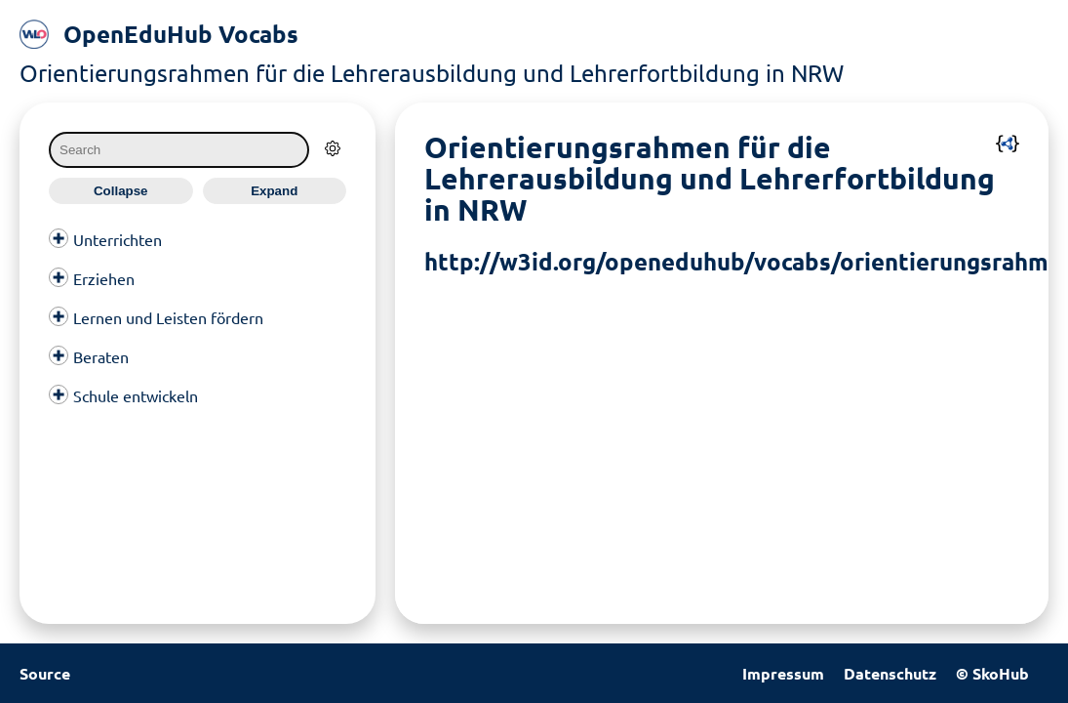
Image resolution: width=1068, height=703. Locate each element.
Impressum (783, 673)
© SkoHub (992, 673)
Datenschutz (890, 673)
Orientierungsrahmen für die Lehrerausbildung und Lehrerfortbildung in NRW (432, 73)
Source (45, 673)
